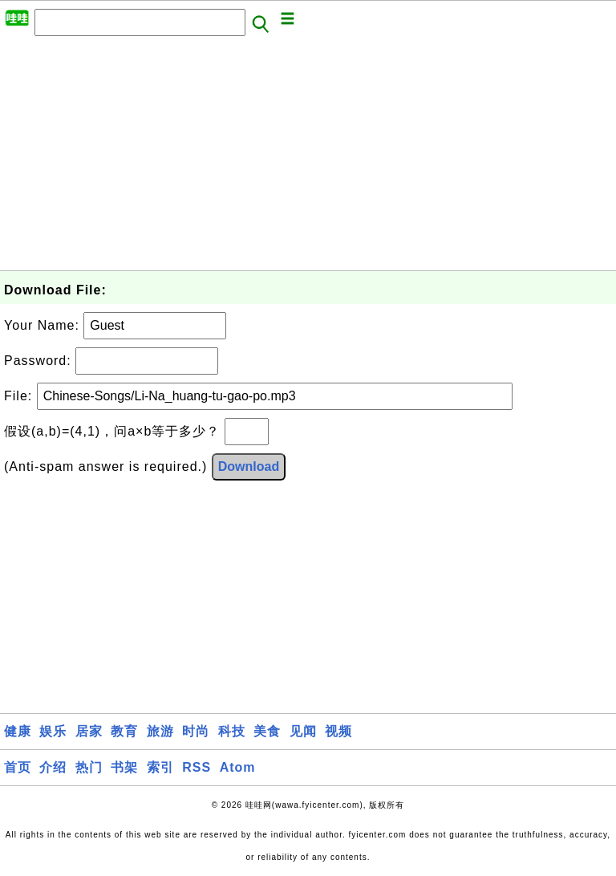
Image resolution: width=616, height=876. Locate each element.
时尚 (195, 731)
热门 (89, 767)
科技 (231, 731)
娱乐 (53, 731)
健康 (17, 731)
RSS (196, 767)
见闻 (303, 731)
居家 (89, 731)
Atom (238, 767)
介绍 (53, 767)
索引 (160, 767)
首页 (17, 767)
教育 (124, 731)
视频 (338, 731)
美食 (267, 731)
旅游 (160, 731)
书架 (124, 767)
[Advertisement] (308, 158)
